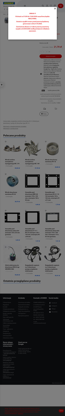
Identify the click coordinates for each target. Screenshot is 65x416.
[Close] (55, 8)
